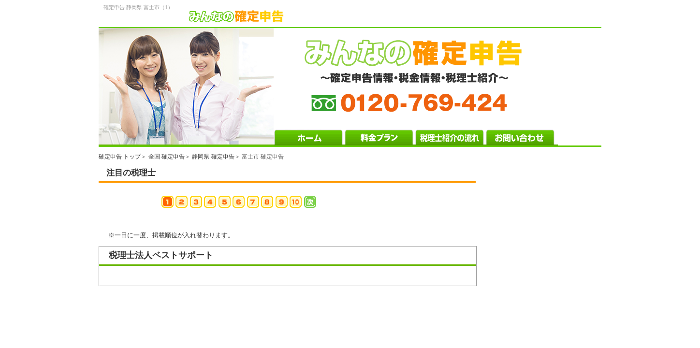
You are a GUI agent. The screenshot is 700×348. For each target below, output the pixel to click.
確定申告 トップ (120, 156)
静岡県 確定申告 (213, 156)
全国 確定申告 (166, 156)
